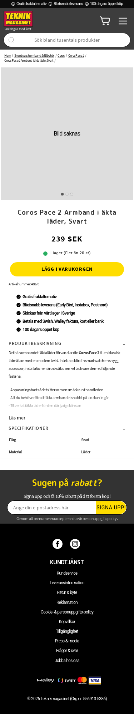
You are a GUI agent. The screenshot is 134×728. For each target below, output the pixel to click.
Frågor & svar (67, 650)
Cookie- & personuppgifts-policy (67, 612)
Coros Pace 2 (76, 55)
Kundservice (67, 573)
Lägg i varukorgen (67, 269)
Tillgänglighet (67, 631)
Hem (7, 55)
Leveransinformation (67, 582)
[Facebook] (58, 543)
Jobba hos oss (67, 660)
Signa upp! (111, 507)
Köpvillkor (67, 621)
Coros (61, 55)
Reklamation (67, 602)
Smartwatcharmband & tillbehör (34, 55)
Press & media (67, 640)
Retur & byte (67, 592)
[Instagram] (76, 543)
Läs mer (17, 417)
